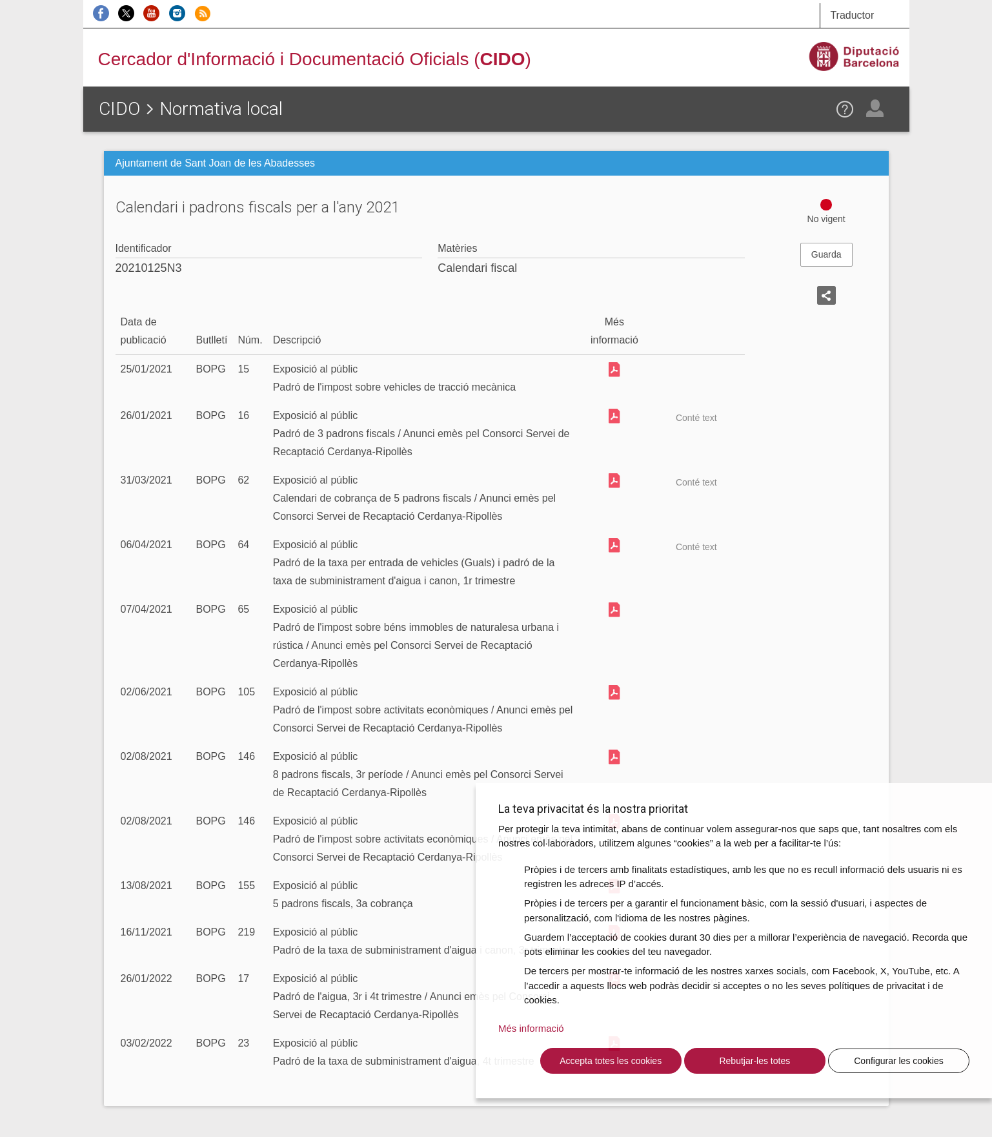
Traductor (852, 15)
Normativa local (221, 108)
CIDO (119, 108)
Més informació (531, 1028)
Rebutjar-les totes (754, 1061)
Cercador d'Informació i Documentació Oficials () (314, 59)
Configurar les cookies (899, 1061)
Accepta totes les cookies (611, 1061)
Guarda (826, 254)
